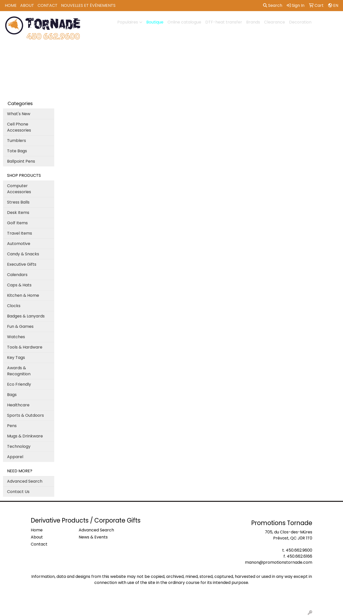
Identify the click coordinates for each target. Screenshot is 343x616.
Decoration (300, 22)
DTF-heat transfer (223, 22)
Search (272, 5)
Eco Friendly (19, 384)
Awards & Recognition (19, 371)
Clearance (274, 22)
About (27, 5)
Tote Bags (17, 151)
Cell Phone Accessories (19, 127)
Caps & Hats (19, 285)
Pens (12, 426)
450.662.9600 (299, 550)
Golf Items (17, 223)
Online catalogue (184, 22)
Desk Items (18, 212)
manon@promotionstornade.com (278, 562)
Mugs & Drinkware (25, 436)
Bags (12, 395)
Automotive (18, 244)
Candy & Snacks (23, 254)
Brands (253, 22)
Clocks (13, 306)
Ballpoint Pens (21, 161)
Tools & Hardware (24, 347)
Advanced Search (24, 481)
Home (11, 5)
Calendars (17, 275)
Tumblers (16, 140)
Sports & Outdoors (25, 415)
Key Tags (16, 357)
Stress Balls (18, 202)
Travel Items (19, 233)
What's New (18, 114)
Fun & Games (20, 326)
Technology (19, 446)
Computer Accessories (19, 189)
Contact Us (18, 492)
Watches (16, 337)
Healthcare (18, 405)
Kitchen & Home (23, 295)
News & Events (93, 537)
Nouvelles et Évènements (88, 5)
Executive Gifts (21, 264)
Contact (48, 5)
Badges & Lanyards (26, 316)
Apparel (15, 457)
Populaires (127, 22)
